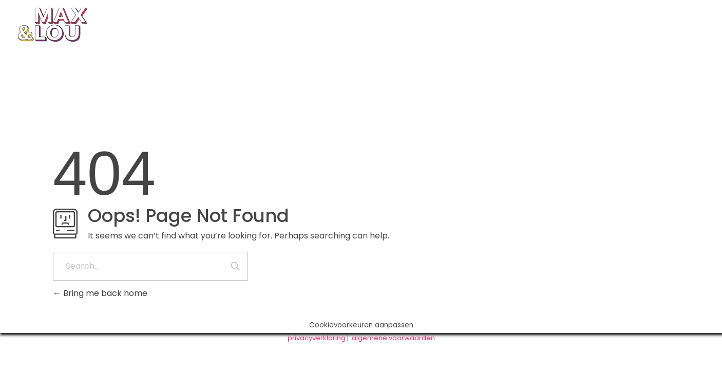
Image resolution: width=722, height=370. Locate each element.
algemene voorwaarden (393, 338)
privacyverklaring (317, 338)
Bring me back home (100, 293)
